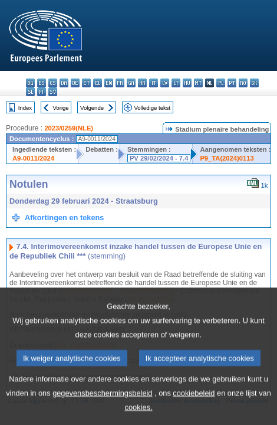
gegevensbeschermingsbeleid (102, 409)
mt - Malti (198, 83)
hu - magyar (187, 83)
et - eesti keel (86, 83)
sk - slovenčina (254, 83)
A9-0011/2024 (33, 158)
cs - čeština (52, 83)
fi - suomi (41, 91)
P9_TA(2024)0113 (226, 158)
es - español (41, 83)
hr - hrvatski (142, 83)
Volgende (92, 107)
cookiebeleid (194, 409)
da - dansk (64, 83)
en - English (108, 83)
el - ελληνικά (97, 83)
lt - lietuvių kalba (176, 83)
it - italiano (153, 83)
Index (25, 107)
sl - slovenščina (30, 91)
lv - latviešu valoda (164, 83)
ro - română (243, 83)
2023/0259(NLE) (68, 128)
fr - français (120, 83)
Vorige (61, 107)
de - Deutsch (75, 83)
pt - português (231, 83)
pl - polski (220, 83)
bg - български (30, 83)
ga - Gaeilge (131, 83)
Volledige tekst (152, 107)
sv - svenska (52, 91)
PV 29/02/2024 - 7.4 (159, 158)
